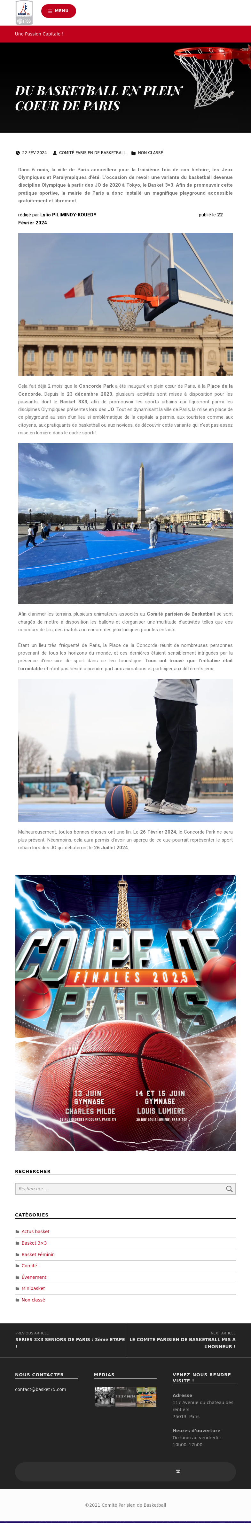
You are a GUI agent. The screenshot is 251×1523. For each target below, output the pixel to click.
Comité (29, 1265)
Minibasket (33, 1288)
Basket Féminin (38, 1253)
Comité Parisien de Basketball (93, 152)
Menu (62, 12)
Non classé (150, 152)
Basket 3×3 (34, 1242)
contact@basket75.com (40, 1391)
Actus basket (36, 1231)
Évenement (34, 1276)
